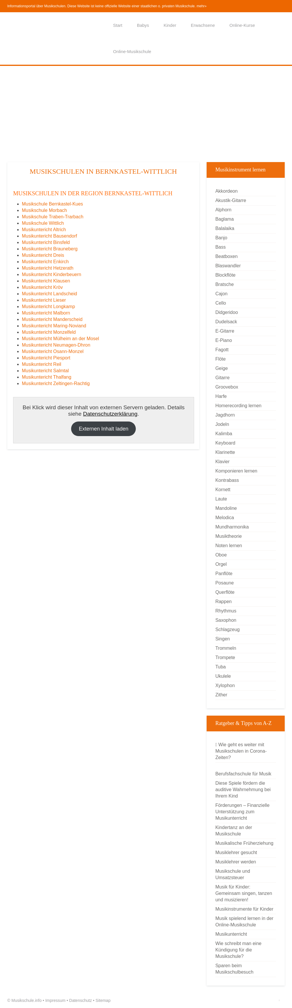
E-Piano (223, 340)
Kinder (169, 25)
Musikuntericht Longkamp (48, 306)
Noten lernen (228, 545)
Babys (143, 25)
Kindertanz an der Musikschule (233, 830)
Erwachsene (203, 25)
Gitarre (222, 377)
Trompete (225, 657)
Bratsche (224, 284)
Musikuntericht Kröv (42, 287)
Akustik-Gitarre (230, 200)
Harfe (221, 396)
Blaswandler (228, 265)
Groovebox (226, 386)
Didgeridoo (226, 312)
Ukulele (223, 676)
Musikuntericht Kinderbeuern (51, 274)
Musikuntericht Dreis (43, 255)
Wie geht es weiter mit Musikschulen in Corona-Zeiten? (241, 751)
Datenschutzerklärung (110, 414)
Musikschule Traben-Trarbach (52, 216)
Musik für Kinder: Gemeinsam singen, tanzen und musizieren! (243, 893)
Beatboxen (226, 256)
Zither (221, 694)
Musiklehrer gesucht (236, 852)
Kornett (223, 489)
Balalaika (224, 228)
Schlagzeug (227, 629)
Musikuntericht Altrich (44, 229)
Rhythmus (225, 610)
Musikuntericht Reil (41, 364)
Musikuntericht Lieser (44, 300)
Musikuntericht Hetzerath (47, 268)
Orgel (221, 564)
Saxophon (225, 620)
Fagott (221, 349)
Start (117, 25)
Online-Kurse (242, 25)
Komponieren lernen (236, 470)
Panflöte (224, 573)
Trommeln (225, 648)
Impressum (55, 1000)
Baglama (224, 219)
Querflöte (225, 592)
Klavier (222, 461)
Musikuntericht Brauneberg (50, 248)
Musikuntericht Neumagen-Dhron (56, 345)
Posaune (224, 582)
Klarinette (225, 452)
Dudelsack (226, 321)
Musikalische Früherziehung (244, 843)
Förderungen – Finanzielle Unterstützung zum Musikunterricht (242, 812)
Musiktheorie (228, 536)
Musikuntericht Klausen (46, 280)
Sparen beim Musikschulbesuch (234, 968)
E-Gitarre (224, 331)
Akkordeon (226, 191)
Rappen (223, 601)
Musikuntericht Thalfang (46, 377)
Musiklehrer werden (235, 861)
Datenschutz (80, 1000)
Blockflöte (225, 275)
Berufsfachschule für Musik (243, 773)
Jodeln (222, 424)
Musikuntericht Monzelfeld (49, 332)
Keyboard (225, 442)
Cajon (221, 293)
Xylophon (225, 685)
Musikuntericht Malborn (46, 312)
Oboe (221, 554)
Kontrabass (227, 480)
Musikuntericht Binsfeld (46, 242)
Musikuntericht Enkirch (45, 261)
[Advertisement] (146, 114)
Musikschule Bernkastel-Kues (52, 203)
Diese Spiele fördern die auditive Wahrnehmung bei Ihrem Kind (243, 789)
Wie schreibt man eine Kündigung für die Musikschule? (238, 950)
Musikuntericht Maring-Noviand (54, 325)
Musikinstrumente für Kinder (244, 909)
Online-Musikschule (132, 51)
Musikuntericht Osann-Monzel (53, 351)
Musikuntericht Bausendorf (49, 235)
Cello (220, 303)
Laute (221, 498)
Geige (221, 368)
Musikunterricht (231, 934)
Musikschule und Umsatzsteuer (232, 874)
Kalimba (223, 433)
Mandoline (226, 508)
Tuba (220, 666)
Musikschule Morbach (44, 210)
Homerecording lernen (238, 405)
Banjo (221, 237)
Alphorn (223, 209)
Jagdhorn (225, 414)
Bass (220, 247)
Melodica (224, 517)
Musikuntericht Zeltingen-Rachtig (56, 383)
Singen (222, 638)
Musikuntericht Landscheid (49, 293)
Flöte (220, 359)
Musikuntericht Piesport (46, 357)
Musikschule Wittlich (43, 223)
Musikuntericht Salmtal (45, 370)
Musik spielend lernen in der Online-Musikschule (244, 921)
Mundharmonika (232, 526)
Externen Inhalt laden (103, 429)
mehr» (202, 6)
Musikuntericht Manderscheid (52, 319)
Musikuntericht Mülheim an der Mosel (60, 338)
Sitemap (103, 1000)
